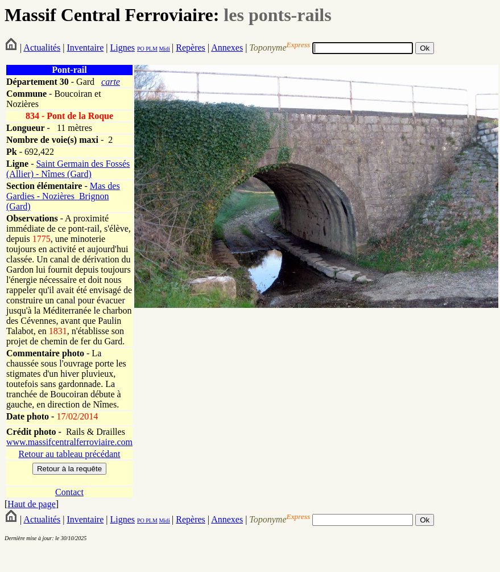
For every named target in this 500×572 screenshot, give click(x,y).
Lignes (122, 47)
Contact (69, 492)
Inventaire (85, 47)
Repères (190, 47)
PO (140, 49)
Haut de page (31, 504)
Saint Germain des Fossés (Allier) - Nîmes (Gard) (68, 169)
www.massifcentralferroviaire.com (69, 442)
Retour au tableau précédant (69, 454)
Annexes (227, 47)
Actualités (41, 47)
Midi (164, 49)
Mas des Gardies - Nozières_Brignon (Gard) (63, 196)
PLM (151, 49)
